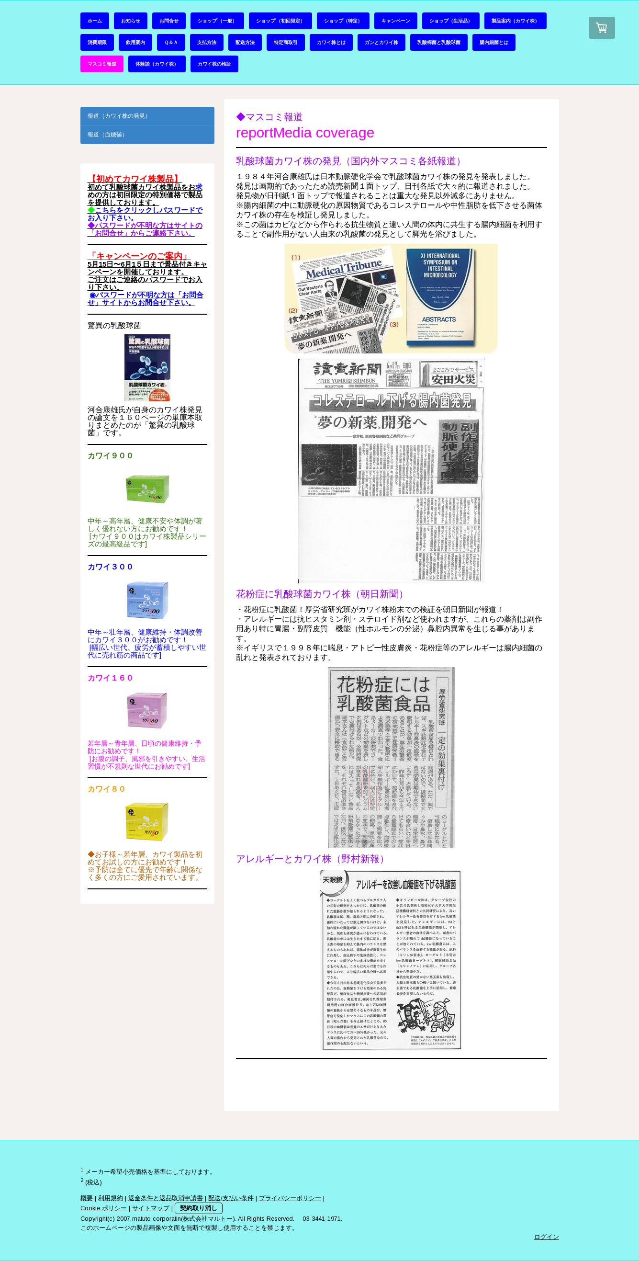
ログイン (546, 1236)
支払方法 (206, 42)
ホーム (95, 20)
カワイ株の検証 (214, 63)
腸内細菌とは (494, 42)
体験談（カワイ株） (157, 63)
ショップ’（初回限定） (280, 20)
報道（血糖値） (108, 134)
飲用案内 (135, 42)
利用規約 (110, 1198)
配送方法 (245, 42)
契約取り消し (198, 1208)
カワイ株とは (331, 42)
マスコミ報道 (102, 63)
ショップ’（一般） (217, 20)
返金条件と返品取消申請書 (165, 1198)
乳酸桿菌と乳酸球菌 (438, 42)
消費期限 (97, 42)
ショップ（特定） (343, 20)
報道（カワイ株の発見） (119, 116)
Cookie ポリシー (103, 1208)
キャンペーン (395, 20)
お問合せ (169, 20)
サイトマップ (150, 1208)
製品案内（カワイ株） (515, 20)
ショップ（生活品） (450, 20)
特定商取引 (286, 42)
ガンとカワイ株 (381, 42)
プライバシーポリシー (290, 1198)
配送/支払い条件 (231, 1198)
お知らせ (130, 20)
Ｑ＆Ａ (171, 42)
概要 (86, 1198)
